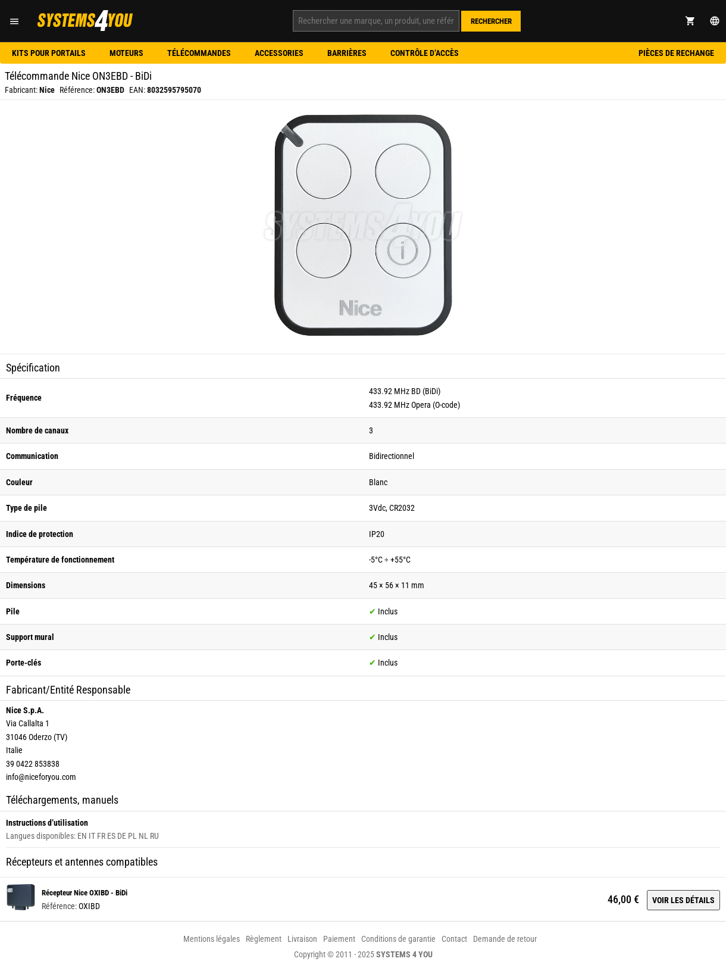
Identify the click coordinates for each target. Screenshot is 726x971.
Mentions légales (211, 939)
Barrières (347, 53)
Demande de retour (505, 939)
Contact (454, 939)
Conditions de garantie (398, 939)
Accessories (279, 53)
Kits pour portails (49, 53)
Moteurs (126, 53)
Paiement (339, 939)
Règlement (263, 939)
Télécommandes (199, 53)
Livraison (302, 939)
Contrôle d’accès (424, 53)
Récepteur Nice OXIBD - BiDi (84, 892)
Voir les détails (683, 900)
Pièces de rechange (676, 53)
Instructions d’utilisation (47, 823)
